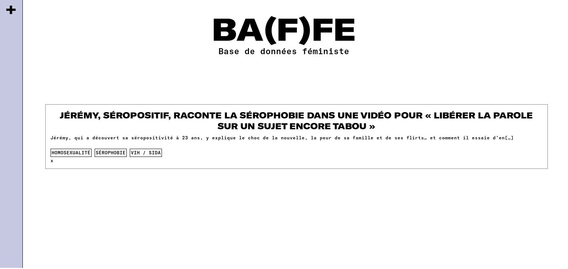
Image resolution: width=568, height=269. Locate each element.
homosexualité (71, 152)
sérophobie (111, 152)
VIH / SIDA (146, 152)
